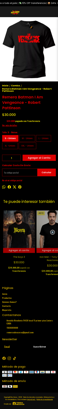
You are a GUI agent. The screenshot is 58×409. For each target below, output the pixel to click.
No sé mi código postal (12, 180)
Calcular (46, 172)
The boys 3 (19, 257)
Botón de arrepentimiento (45, 399)
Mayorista (6, 310)
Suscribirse (39, 346)
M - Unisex (27, 138)
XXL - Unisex (27, 145)
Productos (7, 297)
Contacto (6, 305)
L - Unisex (43, 138)
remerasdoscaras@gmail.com (18, 332)
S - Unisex (10, 138)
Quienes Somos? (9, 301)
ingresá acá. (31, 399)
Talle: (9, 132)
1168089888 (10, 328)
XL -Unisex (10, 145)
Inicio (4, 293)
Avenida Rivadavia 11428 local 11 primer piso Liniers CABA (27, 322)
